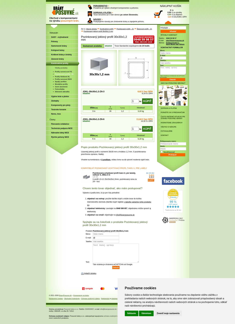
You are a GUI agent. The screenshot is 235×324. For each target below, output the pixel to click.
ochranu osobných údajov (113, 320)
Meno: (162, 51)
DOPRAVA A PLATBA (102, 13)
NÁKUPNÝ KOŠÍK (170, 6)
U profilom (105, 160)
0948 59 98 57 (171, 38)
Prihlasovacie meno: (168, 141)
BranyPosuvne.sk (65, 299)
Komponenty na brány (81, 299)
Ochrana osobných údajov (90, 302)
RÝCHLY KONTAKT (169, 35)
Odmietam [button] (146, 313)
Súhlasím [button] (131, 313)
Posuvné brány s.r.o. (71, 313)
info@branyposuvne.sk (125, 215)
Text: (162, 65)
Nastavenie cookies (56, 302)
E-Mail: (163, 55)
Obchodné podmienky (72, 302)
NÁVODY (97, 19)
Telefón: (163, 60)
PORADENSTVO (100, 6)
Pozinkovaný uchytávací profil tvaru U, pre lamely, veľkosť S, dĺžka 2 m (114, 174)
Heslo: (162, 146)
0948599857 (89, 313)
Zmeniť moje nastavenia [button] (168, 313)
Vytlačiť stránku (90, 277)
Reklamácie (105, 302)
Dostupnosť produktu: (92, 46)
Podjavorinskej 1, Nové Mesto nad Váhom (175, 43)
